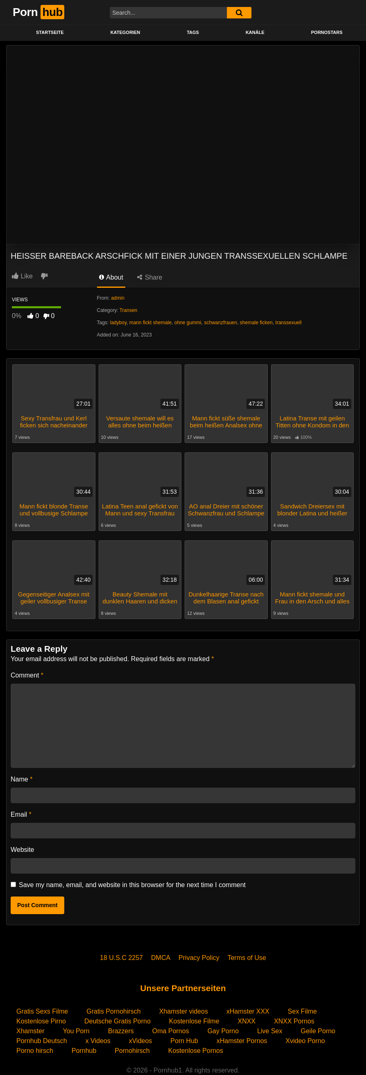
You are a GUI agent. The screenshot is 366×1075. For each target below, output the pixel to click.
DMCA (160, 957)
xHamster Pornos (242, 1040)
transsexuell (289, 322)
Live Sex (269, 1030)
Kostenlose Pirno (41, 1020)
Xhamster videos (183, 1010)
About (111, 277)
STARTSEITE (50, 32)
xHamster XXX (247, 1010)
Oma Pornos (170, 1030)
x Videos (98, 1040)
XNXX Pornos (294, 1020)
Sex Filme (302, 1010)
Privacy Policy (198, 957)
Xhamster (30, 1030)
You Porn (76, 1030)
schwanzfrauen (220, 322)
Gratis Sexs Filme (42, 1010)
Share (149, 277)
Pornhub (84, 1050)
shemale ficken (256, 322)
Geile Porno (318, 1030)
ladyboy (118, 322)
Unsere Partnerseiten (183, 987)
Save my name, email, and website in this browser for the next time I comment (132, 884)
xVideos (140, 1040)
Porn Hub (184, 1040)
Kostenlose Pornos (195, 1050)
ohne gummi (187, 322)
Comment (27, 674)
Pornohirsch (132, 1050)
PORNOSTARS (327, 32)
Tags (193, 32)
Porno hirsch (34, 1050)
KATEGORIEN (125, 32)
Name (21, 778)
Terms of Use (247, 957)
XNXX (247, 1020)
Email (21, 814)
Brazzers (121, 1030)
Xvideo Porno (305, 1040)
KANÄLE (255, 32)
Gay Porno (223, 1030)
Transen (129, 310)
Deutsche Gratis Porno (117, 1020)
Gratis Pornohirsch (113, 1010)
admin (117, 298)
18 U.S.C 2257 (121, 957)
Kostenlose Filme (194, 1020)
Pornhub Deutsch (41, 1040)
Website (22, 849)
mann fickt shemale (150, 322)
